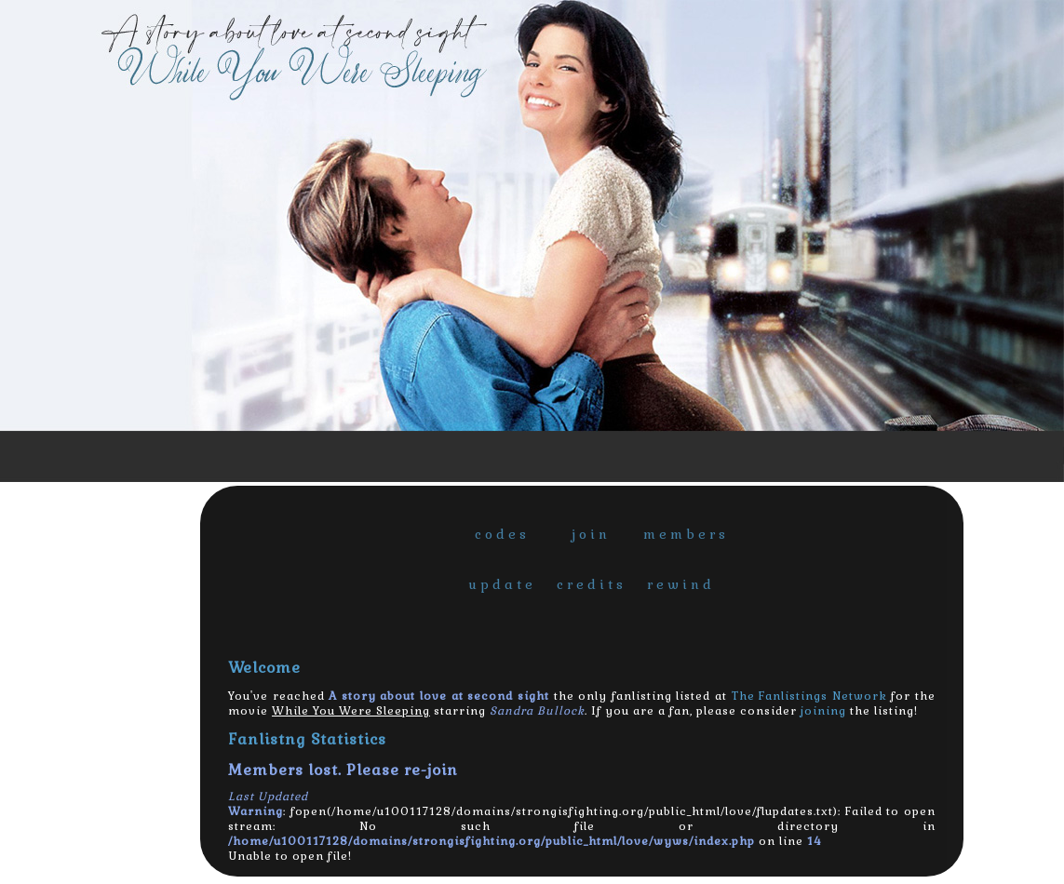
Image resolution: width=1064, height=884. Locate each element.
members (683, 534)
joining (823, 710)
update (502, 584)
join (591, 534)
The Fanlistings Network (809, 696)
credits (591, 584)
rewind (681, 584)
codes (502, 534)
